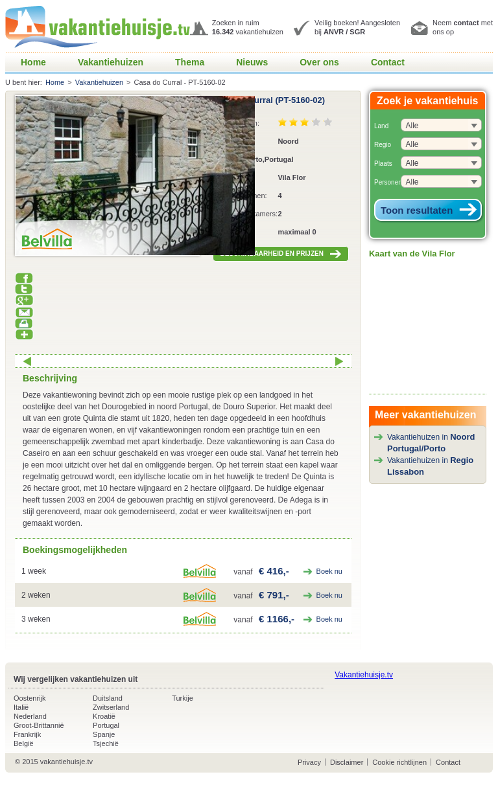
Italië (21, 707)
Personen (387, 182)
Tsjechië (106, 743)
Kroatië (104, 716)
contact (466, 23)
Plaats (383, 163)
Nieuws (252, 62)
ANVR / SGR (344, 32)
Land (381, 126)
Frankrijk (27, 734)
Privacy (309, 762)
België (24, 743)
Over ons (319, 62)
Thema (189, 62)
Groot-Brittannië (39, 725)
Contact (388, 62)
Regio (382, 144)
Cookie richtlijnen (399, 762)
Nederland (30, 716)
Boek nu (329, 571)
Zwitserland (111, 707)
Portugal (106, 725)
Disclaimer (346, 762)
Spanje (104, 734)
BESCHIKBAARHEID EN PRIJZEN (280, 254)
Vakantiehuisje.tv (364, 674)
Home (33, 62)
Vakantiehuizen (110, 62)
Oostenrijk (30, 698)
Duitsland (108, 698)
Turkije (182, 698)
